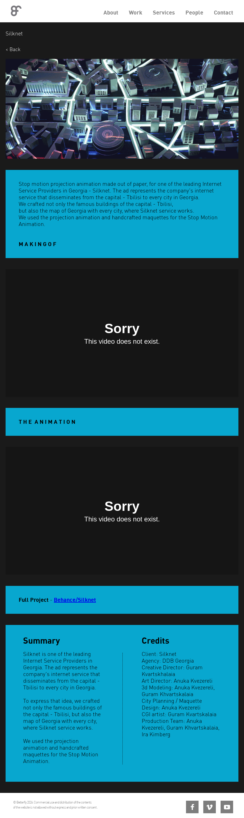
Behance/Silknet (75, 599)
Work (135, 12)
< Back (13, 49)
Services (164, 12)
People (194, 12)
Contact (223, 12)
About (110, 12)
